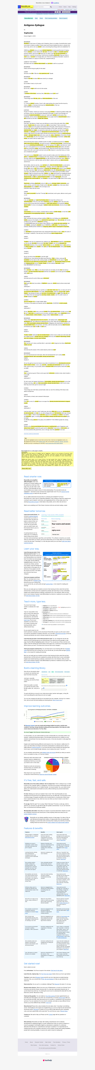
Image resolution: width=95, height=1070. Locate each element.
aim (40, 173)
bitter (50, 141)
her (56, 105)
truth (58, 123)
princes (61, 63)
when (49, 53)
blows (62, 283)
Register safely (68, 9)
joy (54, 58)
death (60, 241)
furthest (44, 126)
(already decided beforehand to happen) (60, 401)
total (64, 291)
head (27, 418)
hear (27, 118)
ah (61, 311)
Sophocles (28, 33)
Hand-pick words (66, 12)
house (34, 43)
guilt (31, 363)
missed (35, 173)
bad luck (47, 168)
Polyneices (67, 126)
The (42, 193)
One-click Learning (43, 1047)
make (53, 155)
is (29, 63)
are (61, 46)
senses (35, 116)
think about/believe (47, 98)
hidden (41, 301)
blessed (32, 50)
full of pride (64, 428)
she (54, 103)
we (38, 130)
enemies (30, 51)
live (36, 56)
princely (26, 53)
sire (39, 88)
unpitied (36, 128)
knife (31, 321)
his (66, 53)
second (42, 311)
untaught (40, 205)
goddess (63, 111)
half (49, 175)
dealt (68, 283)
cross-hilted (52, 171)
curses (63, 185)
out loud (45, 165)
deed (55, 166)
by (24, 29)
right (47, 256)
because (36, 105)
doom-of (65, 294)
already (33, 293)
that (66, 43)
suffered (37, 321)
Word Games (34, 1047)
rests (67, 389)
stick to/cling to (27, 186)
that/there (44, 283)
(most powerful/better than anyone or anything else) (44, 426)
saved (57, 50)
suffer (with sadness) (52, 203)
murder (45, 88)
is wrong (54, 414)
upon (63, 271)
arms (62, 115)
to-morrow (39, 384)
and (42, 43)
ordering (57, 389)
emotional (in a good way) (48, 220)
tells (55, 231)
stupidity (69, 246)
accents (47, 143)
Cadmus (39, 43)
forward (26, 173)
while (30, 158)
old (46, 429)
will (25, 118)
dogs (29, 128)
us (39, 136)
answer (42, 171)
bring (45, 294)
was (29, 50)
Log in (75, 9)
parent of (66, 51)
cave (52, 135)
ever (25, 45)
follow (38, 278)
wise (63, 429)
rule (46, 51)
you (48, 93)
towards (37, 428)
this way (36, 98)
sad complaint (49, 213)
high (29, 133)
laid (66, 269)
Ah (63, 241)
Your (25, 283)
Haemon (53, 150)
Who (36, 73)
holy (51, 130)
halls (38, 185)
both (27, 343)
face (28, 171)
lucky (60, 45)
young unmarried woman (44, 176)
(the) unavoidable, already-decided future (37, 323)
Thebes (31, 111)
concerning (48, 46)
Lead (28, 366)
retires (30, 188)
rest (44, 58)
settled (37, 45)
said (43, 143)
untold (60, 123)
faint (54, 176)
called (27, 166)
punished (30, 429)
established (65, 46)
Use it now (48, 1005)
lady (28, 123)
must (41, 98)
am (24, 145)
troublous (52, 263)
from (69, 45)
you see (30, 344)
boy (42, 170)
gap (48, 148)
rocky (43, 135)
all (37, 53)
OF (28, 61)
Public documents (31, 9)
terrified (54, 115)
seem (38, 256)
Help (69, 6)
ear (45, 115)
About (31, 1044)
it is (34, 301)
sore (61, 200)
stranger (51, 78)
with (41, 51)
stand (32, 98)
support (47, 414)
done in (35, 419)
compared (48, 58)
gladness (56, 56)
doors (27, 303)
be (51, 56)
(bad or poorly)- (65, 160)
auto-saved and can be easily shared (54, 443)
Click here (35, 1012)
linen (27, 158)
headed (30, 296)
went (69, 145)
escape (45, 401)
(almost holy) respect (29, 428)
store (63, 269)
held (34, 176)
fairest (41, 381)
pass (40, 148)
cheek (54, 178)
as (35, 45)
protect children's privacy (30, 816)
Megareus (52, 323)
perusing (55, 566)
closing (66, 419)
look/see (68, 241)
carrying (33, 225)
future (37, 389)
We (39, 128)
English (29, 36)
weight (30, 175)
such (40, 131)
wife (44, 103)
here (30, 185)
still (31, 128)
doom (34, 246)
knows (41, 105)
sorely (60, 354)
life (64, 43)
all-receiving (32, 289)
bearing (47, 231)
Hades (27, 289)
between (26, 226)
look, (30, 414)
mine (43, 115)
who (27, 73)
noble (25, 323)
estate (56, 43)
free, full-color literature (48, 981)
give (25, 58)
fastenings (45, 113)
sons (45, 326)
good (69, 193)
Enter (44, 223)
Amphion (47, 43)
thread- (57, 156)
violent (41, 349)
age (48, 429)
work (68, 231)
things (55, 46)
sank (48, 115)
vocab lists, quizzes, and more (61, 441)
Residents (26, 43)
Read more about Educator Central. (48, 777)
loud (50, 136)
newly (65, 283)
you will (33, 56)
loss (25, 160)
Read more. (63, 842)
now (36, 53)
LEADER (48, 419)
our (58, 63)
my (24, 113)
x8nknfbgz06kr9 (47, 460)
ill (34, 186)
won (49, 183)
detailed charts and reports (48, 755)
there (51, 43)
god (63, 258)
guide (38, 126)
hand (32, 83)
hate (59, 560)
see (27, 103)
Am (48, 145)
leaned (69, 173)
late (34, 256)
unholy (65, 136)
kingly (39, 56)
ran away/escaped (42, 116)
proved (51, 93)
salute (57, 111)
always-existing (29, 246)
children (30, 53)
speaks (60, 419)
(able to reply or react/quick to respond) (59, 226)
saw (41, 123)
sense (68, 175)
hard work (57, 263)
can (36, 46)
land (62, 50)
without (33, 171)
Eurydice (36, 103)
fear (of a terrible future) (56, 165)
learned (37, 258)
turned (51, 133)
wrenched (66, 148)
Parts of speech (63, 18)
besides (26, 271)
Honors (26, 36)
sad (57, 145)
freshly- (63, 130)
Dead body (27, 183)
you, (57, 289)
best (64, 125)
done (63, 166)
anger (32, 88)
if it (49, 150)
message (63, 113)
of (36, 43)
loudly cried (64, 321)
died (31, 78)
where (56, 126)
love (29, 161)
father (28, 83)
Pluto (61, 128)
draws (40, 231)
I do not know (27, 211)
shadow (30, 58)
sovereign (44, 186)
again (52, 116)
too (25, 200)
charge (56, 343)
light (45, 384)
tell (54, 63)
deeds (52, 160)
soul (42, 241)
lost (44, 53)
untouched (50, 428)
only (44, 51)
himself (57, 173)
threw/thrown (53, 260)
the (31, 43)
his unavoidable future (29, 324)
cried (41, 165)
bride (64, 135)
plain (53, 126)
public (59, 201)
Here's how (27, 622)
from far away (29, 136)
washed (41, 130)
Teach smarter (60, 9)
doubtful (40, 141)
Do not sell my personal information (47, 1050)
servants (43, 146)
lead (43, 366)
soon (56, 271)
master (39, 138)
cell (31, 150)
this (60, 50)
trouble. (26, 403)
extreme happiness (47, 50)
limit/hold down (27, 130)
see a (34, 311)
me (36, 146)
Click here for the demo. (57, 973)
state (42, 56)
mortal (61, 43)
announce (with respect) (32, 291)
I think (53, 258)
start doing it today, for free (32, 598)
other (42, 343)
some (59, 218)
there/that (28, 231)
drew (33, 141)
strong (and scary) (60, 170)
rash (39, 411)
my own (29, 248)
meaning (45, 221)
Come (64, 168)
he (53, 50)
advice (37, 186)
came (31, 138)
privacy (26, 203)
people (55, 185)
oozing (69, 178)
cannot (42, 201)
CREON (48, 223)
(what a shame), (47, 245)
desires (29, 396)
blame (32, 45)
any (44, 363)
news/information (50, 105)
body (61, 126)
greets (33, 146)
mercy (65, 128)
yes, (34, 383)
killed (35, 243)
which (58, 46)
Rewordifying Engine (33, 504)
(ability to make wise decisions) (51, 205)
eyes (66, 170)
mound (32, 133)
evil (26, 195)
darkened (38, 241)
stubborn (46, 241)
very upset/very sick (44, 73)
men (44, 46)
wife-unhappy (46, 413)
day (25, 46)
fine (25, 158)
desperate (36, 155)
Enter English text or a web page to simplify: (32, 450)
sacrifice (43, 289)
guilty (37, 68)
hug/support (58, 176)
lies (43, 183)
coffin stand (54, 225)
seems (51, 211)
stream (62, 178)
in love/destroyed (51, 293)
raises (45, 45)
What (66, 166)
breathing (51, 55)
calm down (49, 289)
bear (32, 271)
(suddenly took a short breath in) (32, 178)
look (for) (42, 414)
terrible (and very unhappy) (42, 336)
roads (55, 128)
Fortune (41, 45)
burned (37, 131)
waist (63, 158)
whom (37, 289)
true (40, 93)
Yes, (59, 220)
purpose (30, 220)
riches (65, 55)
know (63, 150)
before (68, 313)
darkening (43, 321)
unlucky (65, 45)
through (43, 148)
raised (25, 133)
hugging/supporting (40, 158)
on (40, 115)
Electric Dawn (64, 1013)
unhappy (44, 314)
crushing (41, 260)
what (27, 63)
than (67, 211)
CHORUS (34, 61)
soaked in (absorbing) (61, 336)
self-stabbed (51, 319)
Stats (36, 18)
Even (31, 113)
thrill (34, 334)
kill (32, 73)
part (48, 126)
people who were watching (60, 223)
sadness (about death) (39, 63)
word (57, 93)
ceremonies (63, 183)
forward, (52, 111)
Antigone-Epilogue (34, 25)
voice (45, 136)
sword (56, 171)
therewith (60, 56)
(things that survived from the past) (50, 131)
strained (43, 211)
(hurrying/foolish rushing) (52, 146)
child (27, 170)
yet (45, 56)
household (26, 115)
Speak (51, 73)
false (55, 125)
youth (25, 185)
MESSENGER (27, 41)
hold (43, 55)
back (51, 115)
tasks (44, 389)
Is (50, 334)
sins (33, 241)
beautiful (61, 51)
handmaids (26, 116)
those (52, 46)
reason (60, 168)
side (60, 175)
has (39, 53)
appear (35, 381)
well (65, 220)
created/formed (63, 156)
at (57, 136)
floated (55, 141)
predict (39, 46)
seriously (33, 131)
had (55, 50)
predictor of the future (30, 93)
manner (41, 168)
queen (28, 283)
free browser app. (65, 919)
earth (41, 133)
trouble (31, 115)
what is (60, 414)
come (31, 168)
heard (35, 111)
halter (68, 156)
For (69, 46)
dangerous (40, 221)
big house (57, 135)
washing (55, 130)
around (59, 141)
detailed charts (37, 583)
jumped (65, 416)
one (34, 46)
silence (47, 211)
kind (54, 363)
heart (56, 220)
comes (56, 103)
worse (30, 278)
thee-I (33, 170)
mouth (37, 150)
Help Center (48, 1044)
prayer (47, 396)
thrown (54, 158)
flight (30, 173)
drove (45, 175)
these (58, 200)
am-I (64, 364)
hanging (41, 156)
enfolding (32, 183)
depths (37, 220)
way (61, 145)
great (37, 429)
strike (59, 334)
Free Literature (56, 1044)
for (39, 58)
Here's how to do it (57, 702)
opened (40, 303)
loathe (59, 565)
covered (39, 225)
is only (68, 366)
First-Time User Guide (46, 976)
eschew (65, 565)
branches (26, 131)
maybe (30, 105)
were (68, 116)
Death (69, 135)
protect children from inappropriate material (58, 825)
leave (47, 123)
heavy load (41, 271)
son (58, 105)
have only (31, 313)
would (69, 43)
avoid (63, 560)
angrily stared (47, 170)
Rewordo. (57, 986)
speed (59, 366)
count (40, 50)
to (26, 46)
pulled (66, 130)
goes (34, 223)
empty (53, 269)
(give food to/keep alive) (42, 200)
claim (47, 389)
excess (68, 220)
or (30, 45)
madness (33, 233)
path (28, 374)
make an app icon (64, 905)
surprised (31, 200)
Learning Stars (49, 586)
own (40, 83)
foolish (42, 411)
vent (62, 201)
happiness (63, 426)
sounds (44, 141)
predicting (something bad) (36, 145)
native (38, 133)
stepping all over (30, 263)
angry (52, 173)
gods (36, 151)
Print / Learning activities (51, 18)
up (63, 55)
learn (40, 218)
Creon (40, 103)
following (62, 225)
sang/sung (45, 226)
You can (26, 301)
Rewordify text (26, 471)
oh (55, 258)
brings (25, 383)
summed (40, 396)
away (54, 133)
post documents (60, 939)
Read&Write (56, 2)
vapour (36, 58)
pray (30, 170)
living (39, 55)
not (35, 55)
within (25, 273)
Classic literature (22, 9)
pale (52, 178)
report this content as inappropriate (31, 433)
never (35, 363)
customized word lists (60, 636)
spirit (47, 246)
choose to (46, 201)
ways (62, 260)
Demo (65, 6)
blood (36, 78)
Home (60, 6)
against (34, 175)
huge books (60, 487)
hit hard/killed (36, 115)
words (41, 111)
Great (55, 428)
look (42, 150)
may (33, 221)
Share (41, 18)
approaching (49, 103)
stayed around (27, 176)
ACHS (34, 36)
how (38, 93)
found (52, 125)
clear (59, 231)
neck (48, 156)
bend (25, 414)
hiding (56, 218)
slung (51, 156)
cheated (29, 151)
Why (64, 123)
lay (33, 128)
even (37, 364)
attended (26, 126)
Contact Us (53, 1047)
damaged (54, 168)
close (52, 321)
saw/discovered (33, 156)
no (54, 43)
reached (31, 148)
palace (38, 106)
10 (59, 12)
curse (48, 186)
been (42, 53)
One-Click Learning (50, 998)
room (38, 135)
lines (66, 225)
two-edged (27, 336)
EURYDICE (29, 106)
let (26, 381)
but (47, 55)
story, (63, 231)
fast (59, 178)
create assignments (62, 940)
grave (36, 148)
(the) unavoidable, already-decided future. (44, 356)
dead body (56, 55)
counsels (40, 245)
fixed (40, 363)
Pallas (67, 111)
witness (33, 123)
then (42, 93)
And (34, 53)
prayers (27, 113)
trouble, (45, 263)
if (30, 56)
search (28, 155)
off (34, 136)
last (53, 324)
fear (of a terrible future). (43, 334)
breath (56, 324)
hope (52, 200)
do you (61, 291)
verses (25, 421)
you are (53, 271)
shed (44, 78)
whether (44, 218)
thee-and (48, 271)
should (25, 125)
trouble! (46, 311)
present (41, 389)
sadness (46, 118)
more (31, 401)
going (48, 111)
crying (66, 158)
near (43, 231)
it (58, 113)
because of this (50, 366)
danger (59, 211)
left (68, 223)
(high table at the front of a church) (39, 319)
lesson (45, 258)
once (35, 50)
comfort (30, 125)
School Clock (62, 1000)
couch (46, 135)
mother (38, 283)
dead (44, 68)
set (37, 203)
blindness (32, 245)
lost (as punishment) (61, 53)
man (52, 53)
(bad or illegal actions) (56, 233)
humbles (55, 45)
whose (43, 269)
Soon (62, 486)
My (24, 146)
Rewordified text (29, 18)
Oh (63, 383)
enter (59, 133)
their (33, 130)
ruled (55, 51)
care (52, 389)
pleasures (26, 55)
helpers (28, 225)
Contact (50, 1017)
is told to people (63, 303)
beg (36, 170)
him (34, 55)
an (40, 220)
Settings (74, 6)
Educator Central (30, 728)
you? (35, 168)
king (30, 141)
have (45, 93)
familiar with (41, 118)
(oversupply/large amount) (38, 213)
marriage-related (33, 135)
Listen (58, 486)
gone (58, 193)
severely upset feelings (56, 143)
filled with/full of (55, 241)
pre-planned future (55, 311)
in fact (67, 123)
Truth (58, 125)
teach (51, 429)
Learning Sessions (33, 518)
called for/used (66, 324)
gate (52, 113)
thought (26, 168)
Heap (61, 55)
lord (32, 126)
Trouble (26, 241)
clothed (38, 51)
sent (42, 178)
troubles (68, 271)
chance (26, 105)
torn (25, 128)
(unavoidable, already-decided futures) (54, 381)
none (55, 334)
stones (56, 148)
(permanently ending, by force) (62, 261)
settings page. (42, 441)
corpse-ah (49, 283)
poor (68, 183)
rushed (67, 171)
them (29, 118)
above (35, 260)
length (53, 175)
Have (54, 289)
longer (38, 301)
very (34, 150)
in (47, 51)
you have (50, 63)
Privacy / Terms (66, 1044)
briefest (57, 373)
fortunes (28, 326)
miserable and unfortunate (53, 364)
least (39, 211)
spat (69, 170)
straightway (64, 173)
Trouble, (40, 263)
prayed (42, 128)
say (50, 116)
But (48, 116)
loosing (38, 113)
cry (52, 141)
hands (46, 269)
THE (31, 61)
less (64, 211)
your (25, 56)
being (31, 419)
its (27, 51)
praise (28, 45)
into (58, 115)
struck (32, 354)
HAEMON (47, 225)
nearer (36, 141)
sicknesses (46, 278)
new (33, 63)
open (56, 113)
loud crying (54, 136)
